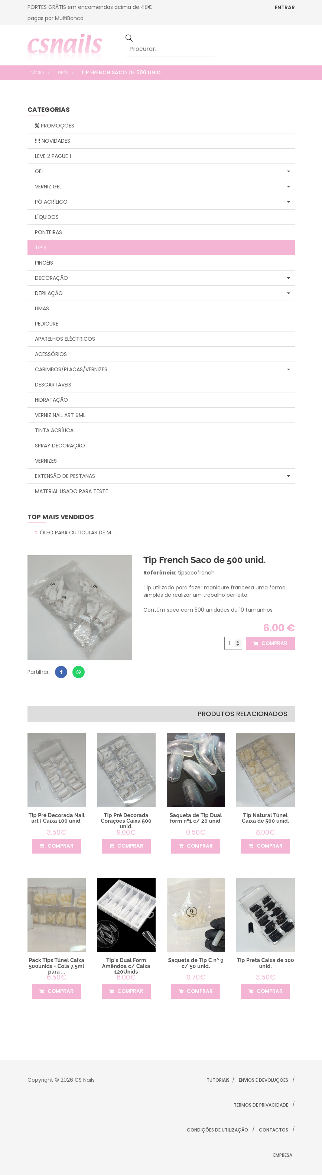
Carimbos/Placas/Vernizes (162, 369)
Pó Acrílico (162, 201)
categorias (48, 110)
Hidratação (51, 400)
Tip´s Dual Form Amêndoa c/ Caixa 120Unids (126, 966)
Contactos (273, 1130)
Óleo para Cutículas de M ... (75, 532)
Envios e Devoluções (263, 1080)
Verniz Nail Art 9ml (60, 415)
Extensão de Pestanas (162, 476)
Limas (42, 308)
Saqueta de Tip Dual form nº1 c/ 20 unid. (196, 818)
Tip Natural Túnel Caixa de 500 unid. (265, 818)
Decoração (162, 278)
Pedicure (46, 323)
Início (36, 72)
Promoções (54, 125)
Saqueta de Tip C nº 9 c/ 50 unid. (195, 963)
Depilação (162, 293)
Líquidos (47, 217)
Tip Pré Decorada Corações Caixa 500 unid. (126, 821)
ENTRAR (285, 7)
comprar (269, 643)
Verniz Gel (162, 186)
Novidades (52, 141)
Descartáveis (53, 384)
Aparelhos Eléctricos (65, 339)
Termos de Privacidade (261, 1105)
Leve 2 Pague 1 (53, 156)
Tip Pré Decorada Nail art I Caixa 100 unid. (57, 818)
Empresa (282, 1155)
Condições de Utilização (217, 1130)
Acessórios (51, 354)
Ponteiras (48, 232)
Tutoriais (218, 1080)
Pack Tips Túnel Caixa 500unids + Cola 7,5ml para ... (56, 966)
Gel (162, 171)
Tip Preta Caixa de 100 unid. (265, 963)
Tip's (62, 72)
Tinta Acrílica (54, 430)
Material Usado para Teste (71, 491)
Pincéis (44, 262)
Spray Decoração (60, 445)
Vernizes (46, 461)
